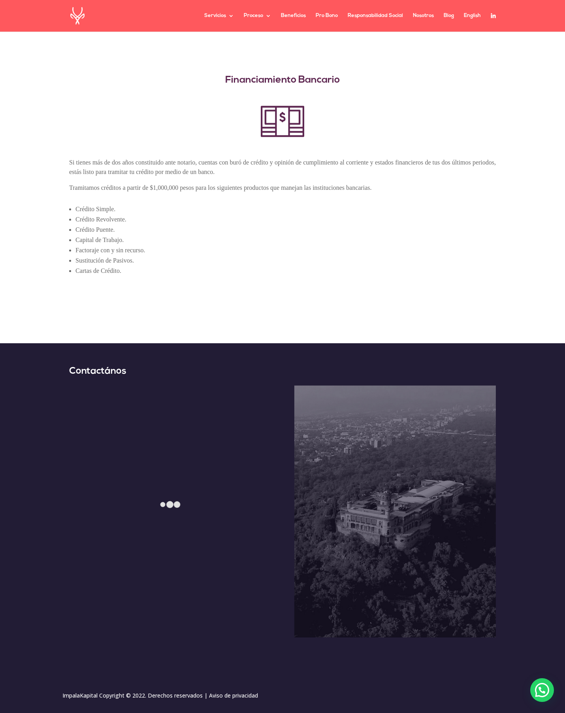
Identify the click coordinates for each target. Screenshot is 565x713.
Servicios (215, 15)
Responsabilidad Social (375, 15)
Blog (449, 15)
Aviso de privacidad (233, 695)
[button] (542, 690)
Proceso (253, 15)
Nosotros (423, 15)
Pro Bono (327, 15)
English (472, 15)
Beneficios (293, 15)
